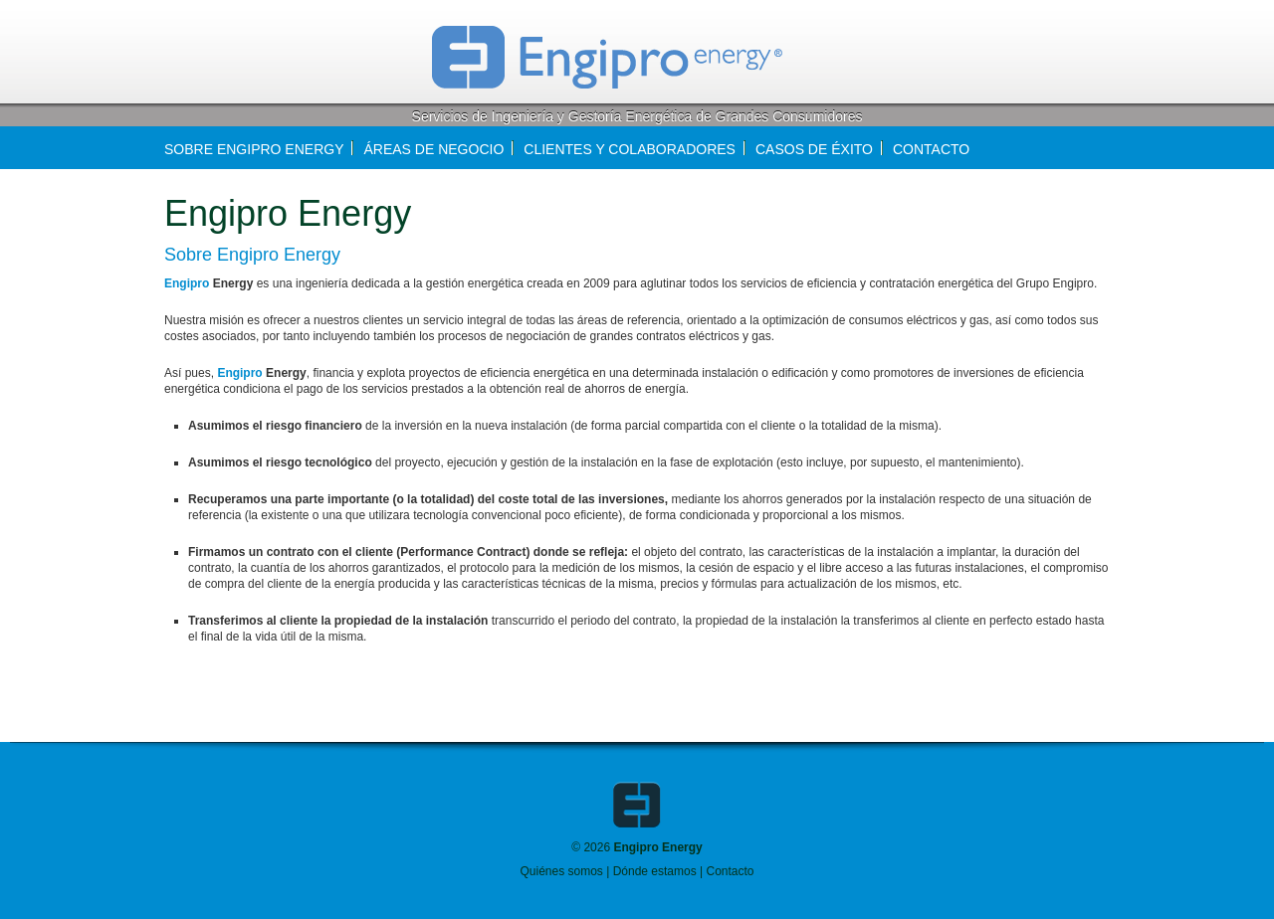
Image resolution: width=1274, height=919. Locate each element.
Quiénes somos (561, 871)
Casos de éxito (814, 149)
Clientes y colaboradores (630, 149)
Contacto (729, 871)
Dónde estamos (655, 871)
